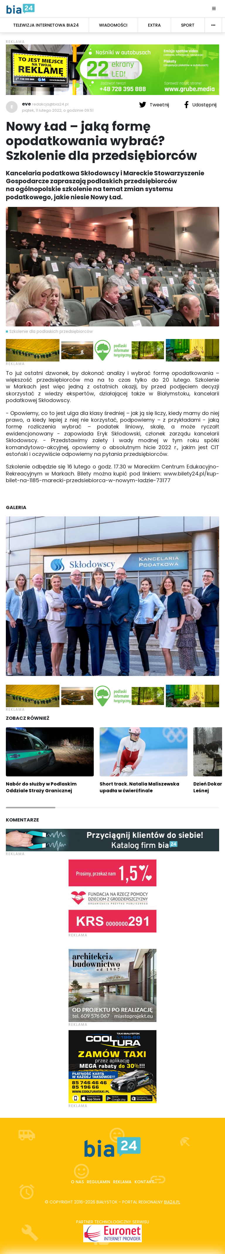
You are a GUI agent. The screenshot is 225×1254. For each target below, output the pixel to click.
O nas (77, 1181)
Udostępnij (200, 104)
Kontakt (144, 1181)
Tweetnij (154, 104)
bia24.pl (172, 1202)
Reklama (122, 1181)
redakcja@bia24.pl (50, 104)
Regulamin (98, 1181)
